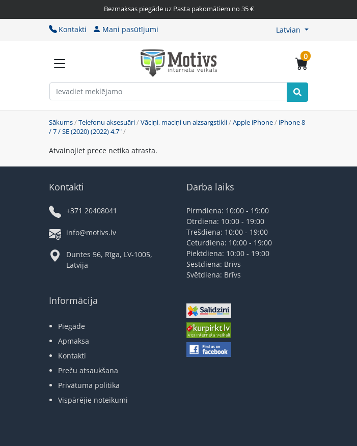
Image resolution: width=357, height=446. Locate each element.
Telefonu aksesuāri (106, 122)
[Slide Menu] (59, 63)
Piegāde (71, 326)
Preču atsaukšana (88, 370)
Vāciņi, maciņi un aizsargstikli (184, 122)
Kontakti (68, 29)
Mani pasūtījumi (125, 29)
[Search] (297, 92)
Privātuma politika (89, 385)
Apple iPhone (253, 122)
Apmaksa (73, 341)
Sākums (61, 122)
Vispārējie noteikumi (93, 400)
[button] (292, 30)
